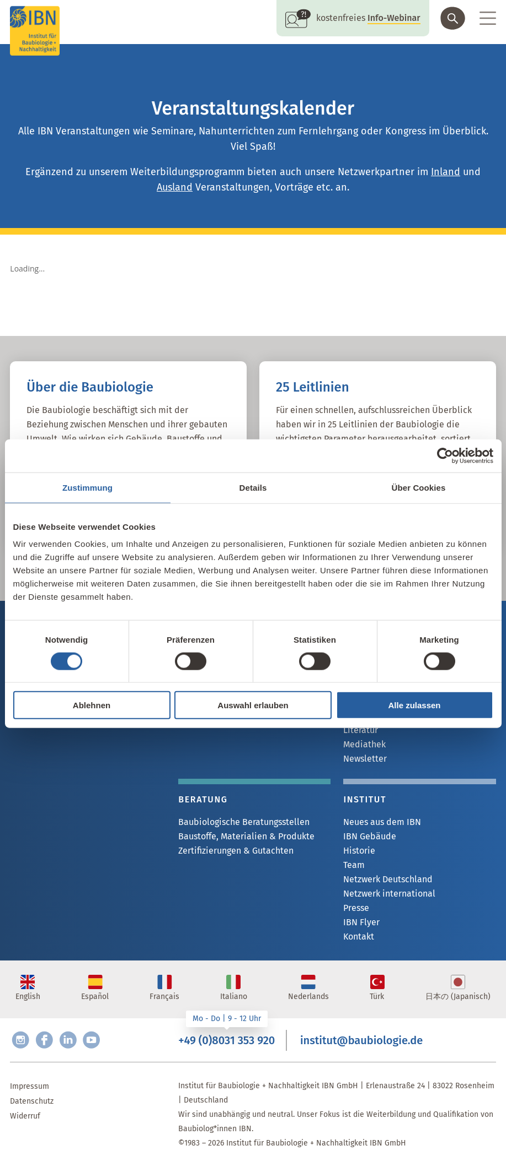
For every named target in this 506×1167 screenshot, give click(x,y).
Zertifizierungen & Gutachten (236, 850)
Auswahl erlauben (252, 705)
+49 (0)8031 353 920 (226, 1040)
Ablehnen (91, 705)
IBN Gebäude (369, 836)
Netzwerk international (389, 893)
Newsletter (365, 758)
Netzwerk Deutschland (388, 879)
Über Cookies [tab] (419, 487)
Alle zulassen (414, 705)
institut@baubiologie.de (361, 1040)
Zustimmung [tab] (87, 487)
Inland (445, 172)
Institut (364, 799)
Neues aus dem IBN (382, 822)
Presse (356, 908)
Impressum (29, 1086)
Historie (359, 850)
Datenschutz (32, 1101)
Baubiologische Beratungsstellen (244, 822)
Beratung (202, 799)
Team (354, 865)
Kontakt (358, 936)
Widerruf (25, 1116)
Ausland (175, 187)
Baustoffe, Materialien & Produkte (246, 836)
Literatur (360, 730)
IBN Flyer (361, 922)
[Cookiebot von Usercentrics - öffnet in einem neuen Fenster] (445, 455)
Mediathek (364, 744)
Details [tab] (253, 487)
